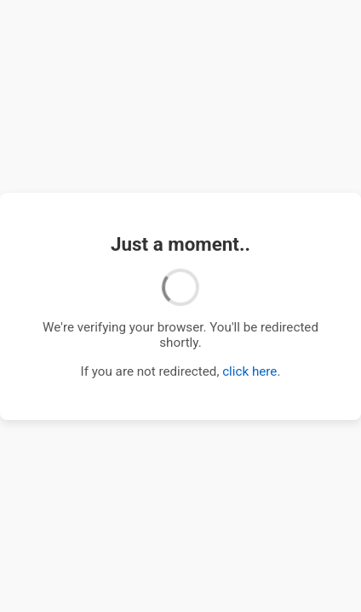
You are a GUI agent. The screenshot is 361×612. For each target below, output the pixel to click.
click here (249, 371)
